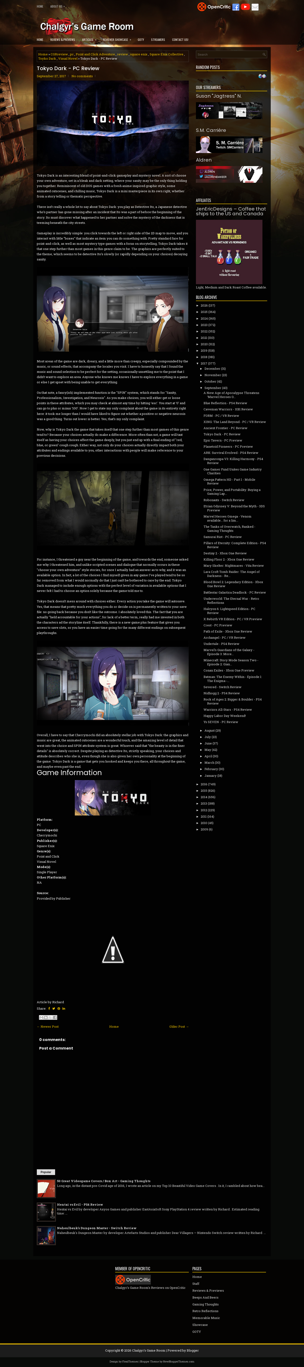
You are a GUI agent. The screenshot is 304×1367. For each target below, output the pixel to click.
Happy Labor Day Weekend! (225, 716)
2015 (204, 790)
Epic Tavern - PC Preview (223, 440)
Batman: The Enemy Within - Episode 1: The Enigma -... (233, 679)
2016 (204, 784)
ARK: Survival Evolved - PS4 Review (231, 453)
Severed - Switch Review (223, 687)
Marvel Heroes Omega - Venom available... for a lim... (228, 518)
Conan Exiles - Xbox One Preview (229, 670)
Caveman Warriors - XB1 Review (228, 409)
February (211, 769)
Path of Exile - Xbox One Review (228, 631)
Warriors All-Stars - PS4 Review (228, 709)
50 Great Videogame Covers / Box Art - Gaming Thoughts (103, 1181)
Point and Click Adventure (95, 54)
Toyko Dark (47, 58)
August (209, 730)
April (208, 756)
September (212, 388)
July (207, 737)
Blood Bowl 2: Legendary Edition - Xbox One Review (233, 584)
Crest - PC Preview (218, 625)
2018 (204, 357)
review (122, 54)
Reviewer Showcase (118, 38)
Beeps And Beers (205, 1297)
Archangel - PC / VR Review (225, 637)
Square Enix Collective (166, 54)
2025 (204, 312)
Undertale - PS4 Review (221, 644)
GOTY (141, 40)
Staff (195, 1283)
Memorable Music (206, 1318)
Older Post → (179, 1026)
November (212, 375)
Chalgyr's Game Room (148, 1350)
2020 (204, 344)
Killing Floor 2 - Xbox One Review (229, 559)
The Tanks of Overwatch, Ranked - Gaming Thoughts (229, 528)
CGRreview (59, 54)
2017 (204, 363)
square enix (138, 54)
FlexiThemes (130, 1361)
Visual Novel (67, 58)
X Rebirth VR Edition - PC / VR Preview (233, 619)
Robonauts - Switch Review (224, 500)
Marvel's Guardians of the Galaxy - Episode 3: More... (229, 652)
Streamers (158, 40)
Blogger (193, 1350)
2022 (204, 331)
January (210, 775)
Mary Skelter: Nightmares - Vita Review (234, 565)
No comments (82, 76)
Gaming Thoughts (205, 1304)
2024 (204, 318)
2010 (204, 823)
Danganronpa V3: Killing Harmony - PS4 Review (233, 461)
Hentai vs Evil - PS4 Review (80, 1204)
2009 (204, 829)
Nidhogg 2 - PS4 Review (222, 693)
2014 (204, 797)
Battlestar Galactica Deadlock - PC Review (235, 592)
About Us (58, 5)
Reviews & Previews (62, 40)
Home (40, 6)
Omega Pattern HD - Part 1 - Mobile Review (229, 481)
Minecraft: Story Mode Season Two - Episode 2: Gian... (231, 662)
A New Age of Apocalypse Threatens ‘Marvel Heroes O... (231, 395)
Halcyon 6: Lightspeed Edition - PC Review (229, 611)
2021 (204, 338)
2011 (204, 816)
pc (72, 54)
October (210, 381)
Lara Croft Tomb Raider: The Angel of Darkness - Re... (232, 574)
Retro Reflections (205, 1311)
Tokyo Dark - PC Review (68, 68)
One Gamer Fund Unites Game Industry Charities (233, 471)
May (207, 750)
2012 (204, 810)
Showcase (200, 1325)
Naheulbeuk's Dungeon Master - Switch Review (97, 1228)
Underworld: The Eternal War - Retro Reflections (231, 600)
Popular (46, 1172)
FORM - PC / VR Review (221, 415)
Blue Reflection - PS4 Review (225, 403)
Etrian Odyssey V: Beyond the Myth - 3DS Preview (234, 508)
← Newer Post (48, 1026)
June (208, 743)
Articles (91, 38)
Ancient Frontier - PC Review (225, 428)
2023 (204, 325)
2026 (204, 305)
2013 (204, 803)
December (212, 368)
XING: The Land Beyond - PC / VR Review (235, 422)
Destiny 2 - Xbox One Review (225, 553)
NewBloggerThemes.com (178, 1361)
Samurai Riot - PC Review (223, 537)
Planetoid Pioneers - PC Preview (228, 446)
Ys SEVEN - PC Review (221, 722)
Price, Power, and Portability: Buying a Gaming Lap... (232, 492)
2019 (204, 350)
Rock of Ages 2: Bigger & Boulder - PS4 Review (233, 701)
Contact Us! (180, 40)
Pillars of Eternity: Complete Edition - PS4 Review (235, 545)
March (209, 762)
